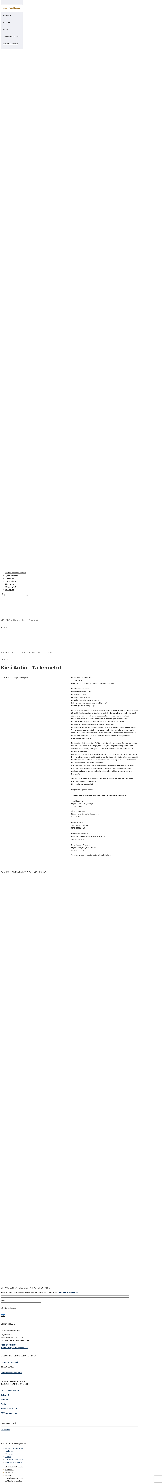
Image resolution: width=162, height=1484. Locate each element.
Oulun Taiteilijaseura (11, 8)
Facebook (14, 1362)
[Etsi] (15, 595)
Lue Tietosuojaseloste (69, 1292)
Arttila (5, 29)
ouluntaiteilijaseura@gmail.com (14, 1348)
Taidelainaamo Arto (11, 36)
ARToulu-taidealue (10, 44)
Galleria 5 (7, 15)
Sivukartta (5, 1430)
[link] (27, 595)
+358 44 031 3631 (8, 1345)
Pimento (6, 22)
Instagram (5, 1362)
